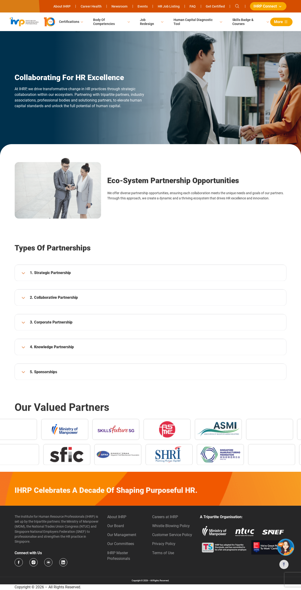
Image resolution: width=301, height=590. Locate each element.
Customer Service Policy (172, 535)
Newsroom (119, 6)
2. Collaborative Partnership (54, 313)
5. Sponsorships (43, 387)
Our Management (121, 535)
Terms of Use (163, 553)
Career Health (91, 6)
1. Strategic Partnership (50, 288)
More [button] (281, 22)
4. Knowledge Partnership (52, 363)
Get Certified (215, 6)
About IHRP (62, 6)
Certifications (69, 22)
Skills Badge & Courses (242, 22)
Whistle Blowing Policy (171, 526)
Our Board (115, 526)
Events (143, 6)
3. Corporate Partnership (51, 338)
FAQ (193, 6)
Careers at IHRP (165, 517)
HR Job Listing (169, 6)
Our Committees (120, 543)
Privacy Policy (163, 543)
